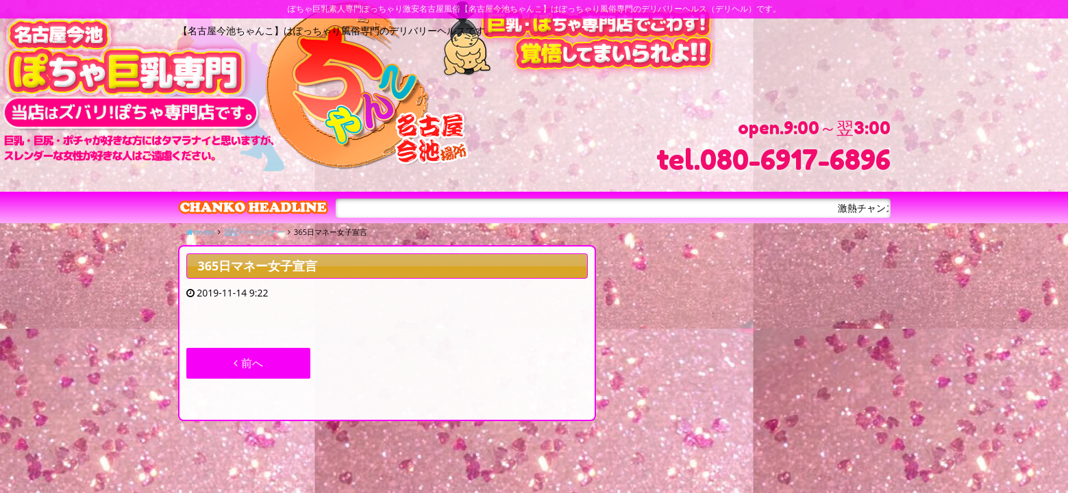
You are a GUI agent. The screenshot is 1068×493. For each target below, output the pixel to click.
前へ (248, 362)
